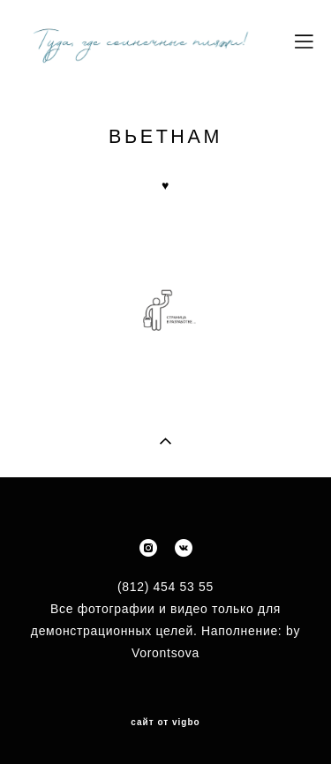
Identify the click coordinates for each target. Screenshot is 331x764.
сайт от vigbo (165, 722)
